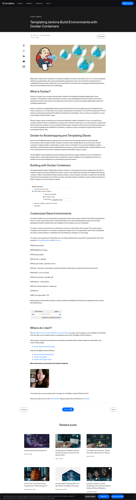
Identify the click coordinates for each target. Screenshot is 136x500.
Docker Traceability (40, 357)
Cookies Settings (90, 496)
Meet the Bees (55, 399)
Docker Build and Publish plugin (44, 346)
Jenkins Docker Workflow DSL (44, 354)
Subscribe (101, 36)
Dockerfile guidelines (44, 240)
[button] (21, 3)
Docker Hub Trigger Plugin (43, 359)
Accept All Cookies (117, 496)
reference (57, 240)
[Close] (133, 497)
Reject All (103, 496)
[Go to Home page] (8, 3)
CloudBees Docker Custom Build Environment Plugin (50, 333)
